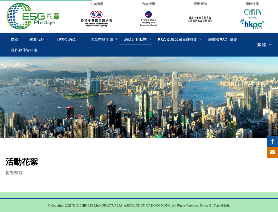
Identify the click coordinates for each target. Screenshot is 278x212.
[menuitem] (14, 40)
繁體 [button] (265, 44)
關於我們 (37, 40)
